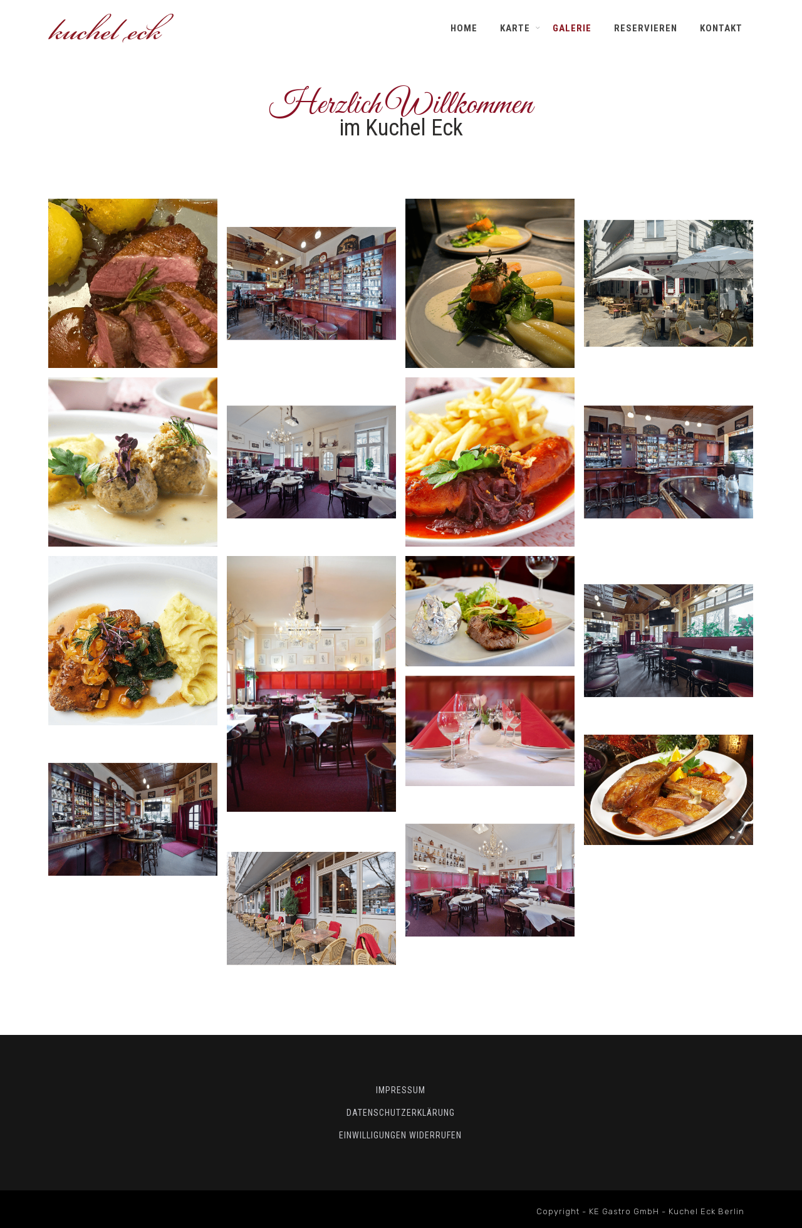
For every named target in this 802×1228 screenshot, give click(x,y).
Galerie (572, 28)
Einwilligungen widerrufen (400, 1135)
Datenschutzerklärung (400, 1113)
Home (463, 28)
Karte (515, 28)
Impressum (400, 1090)
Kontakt (721, 28)
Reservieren (645, 28)
